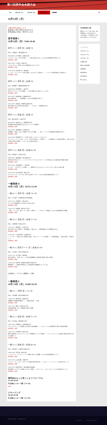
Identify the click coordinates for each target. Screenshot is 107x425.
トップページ (84, 47)
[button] (99, 12)
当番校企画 (83, 61)
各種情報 (54, 12)
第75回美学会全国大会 (21, 4)
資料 (16, 60)
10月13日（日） (31, 12)
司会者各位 (83, 76)
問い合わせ (83, 79)
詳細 (9, 386)
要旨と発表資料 (85, 65)
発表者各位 (83, 72)
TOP (10, 12)
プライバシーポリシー (91, 420)
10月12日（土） (19, 12)
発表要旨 (10, 60)
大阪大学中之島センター (17, 28)
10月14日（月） (44, 12)
